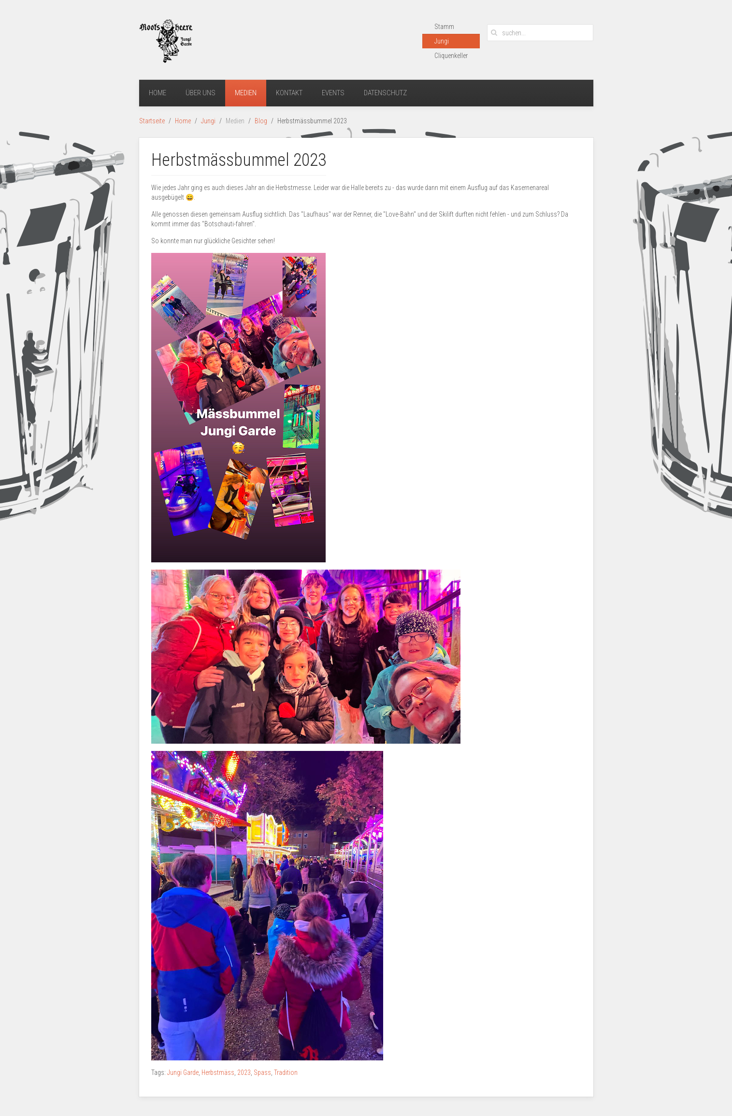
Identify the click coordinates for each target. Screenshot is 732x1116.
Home (157, 92)
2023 (244, 1072)
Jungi (441, 41)
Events (333, 92)
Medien (246, 92)
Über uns (200, 92)
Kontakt (289, 92)
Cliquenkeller (451, 55)
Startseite (152, 121)
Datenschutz (385, 92)
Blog (261, 121)
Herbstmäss (217, 1072)
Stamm (444, 26)
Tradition (286, 1072)
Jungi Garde (183, 1072)
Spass (262, 1072)
